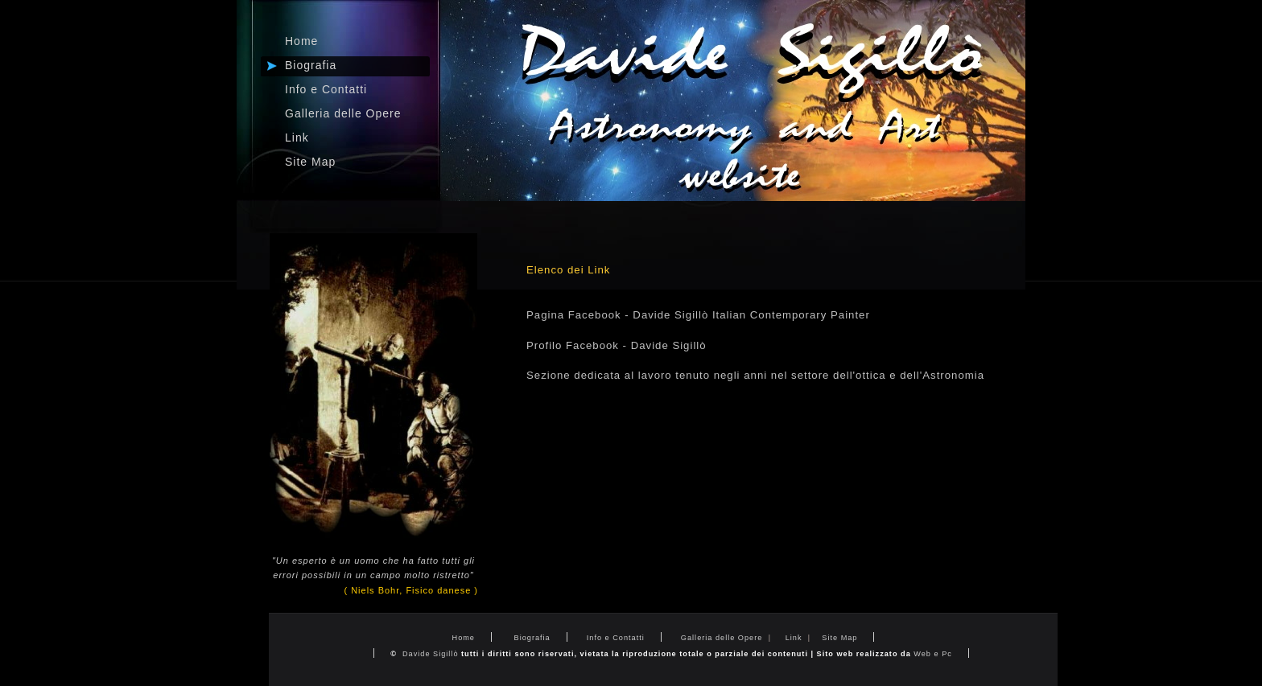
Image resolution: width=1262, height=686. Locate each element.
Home (463, 638)
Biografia (531, 638)
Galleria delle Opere (721, 638)
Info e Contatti (616, 638)
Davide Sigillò (430, 654)
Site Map (310, 161)
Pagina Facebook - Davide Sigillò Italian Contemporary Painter (698, 315)
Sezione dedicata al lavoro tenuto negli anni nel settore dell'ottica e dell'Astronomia (755, 375)
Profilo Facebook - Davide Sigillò (616, 345)
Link (795, 638)
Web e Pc (933, 654)
